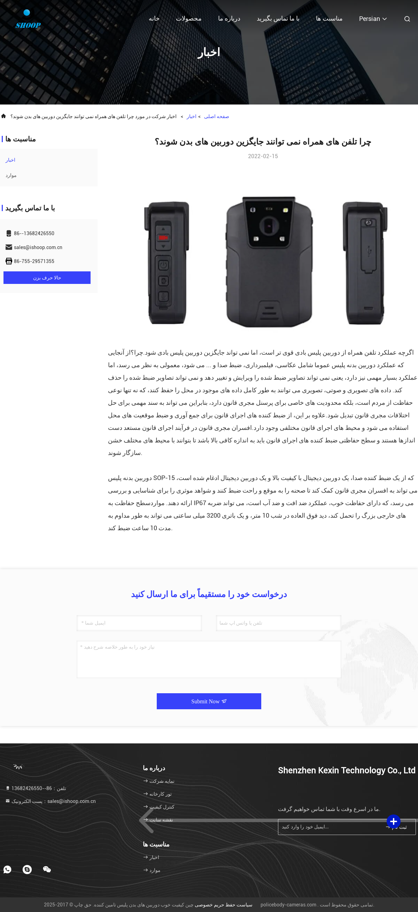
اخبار (191, 116)
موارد (11, 175)
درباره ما (229, 18)
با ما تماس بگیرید (278, 18)
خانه (154, 18)
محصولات (189, 18)
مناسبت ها (329, 18)
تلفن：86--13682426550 (35, 788)
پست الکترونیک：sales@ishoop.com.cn (50, 801)
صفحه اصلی (216, 116)
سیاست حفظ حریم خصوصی (224, 904)
